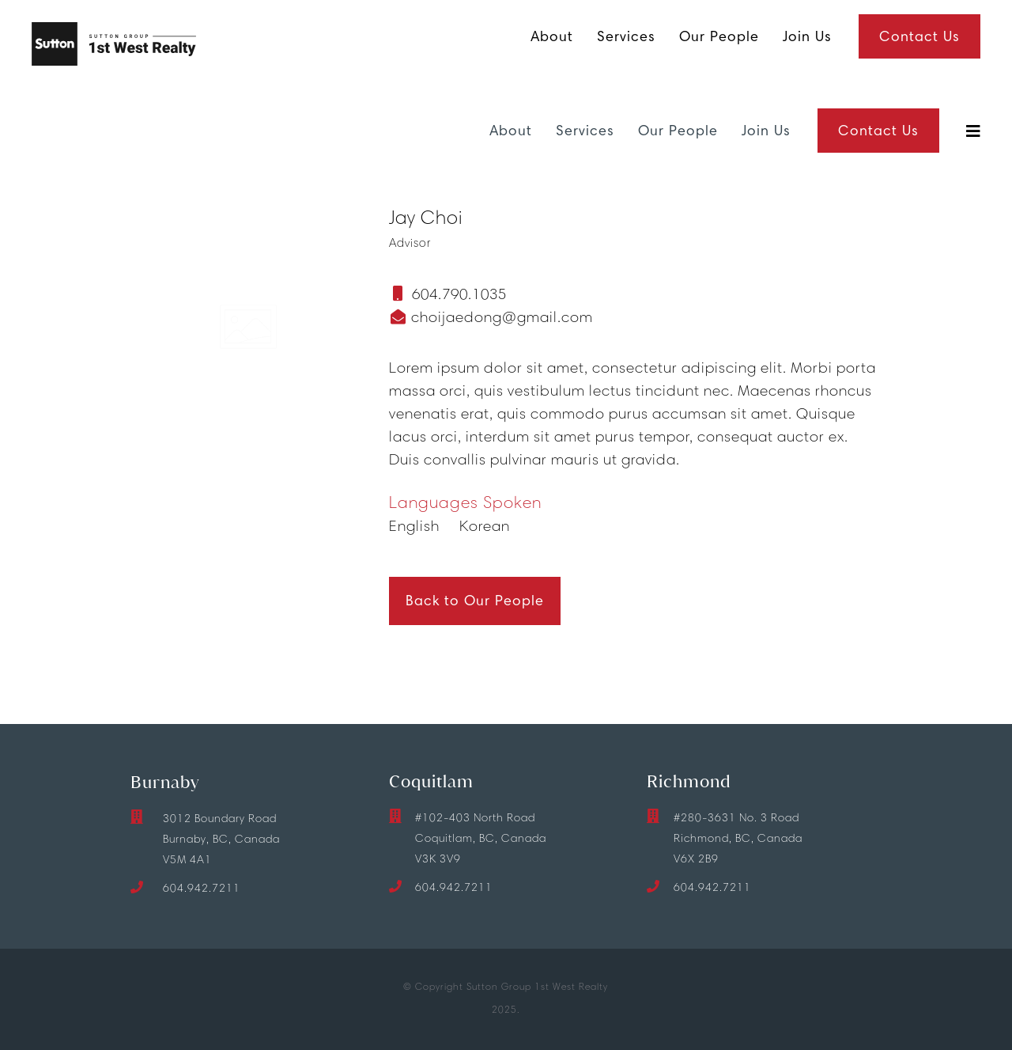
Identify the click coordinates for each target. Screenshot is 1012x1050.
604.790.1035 (459, 294)
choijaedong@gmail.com (500, 317)
